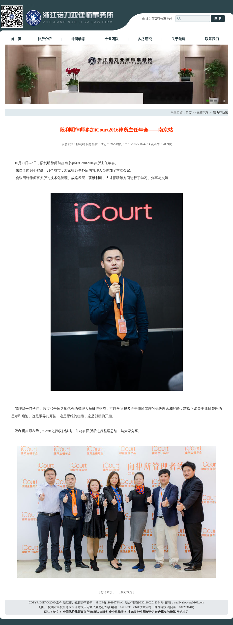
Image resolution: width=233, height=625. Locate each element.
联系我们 (212, 39)
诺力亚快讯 (220, 112)
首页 (189, 112)
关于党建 (178, 39)
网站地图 (182, 612)
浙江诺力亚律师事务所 (78, 602)
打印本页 (106, 592)
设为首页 (151, 18)
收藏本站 (166, 18)
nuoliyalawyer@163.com (189, 602)
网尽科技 (160, 607)
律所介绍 (45, 39)
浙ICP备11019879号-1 (109, 602)
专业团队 (111, 39)
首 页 (16, 39)
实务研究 (145, 39)
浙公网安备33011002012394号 (144, 602)
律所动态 (78, 39)
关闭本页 (126, 592)
